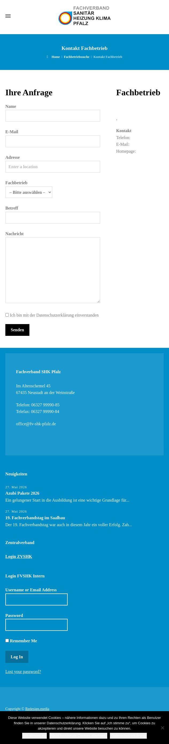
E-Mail (52, 136)
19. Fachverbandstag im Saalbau (35, 517)
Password (36, 622)
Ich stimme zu (34, 736)
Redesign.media (37, 709)
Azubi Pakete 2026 (22, 493)
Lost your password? (23, 671)
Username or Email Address (36, 596)
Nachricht (52, 267)
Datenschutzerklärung (128, 736)
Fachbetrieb (28, 187)
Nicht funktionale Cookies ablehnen (78, 736)
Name (52, 111)
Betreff (52, 213)
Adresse (52, 162)
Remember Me (21, 641)
